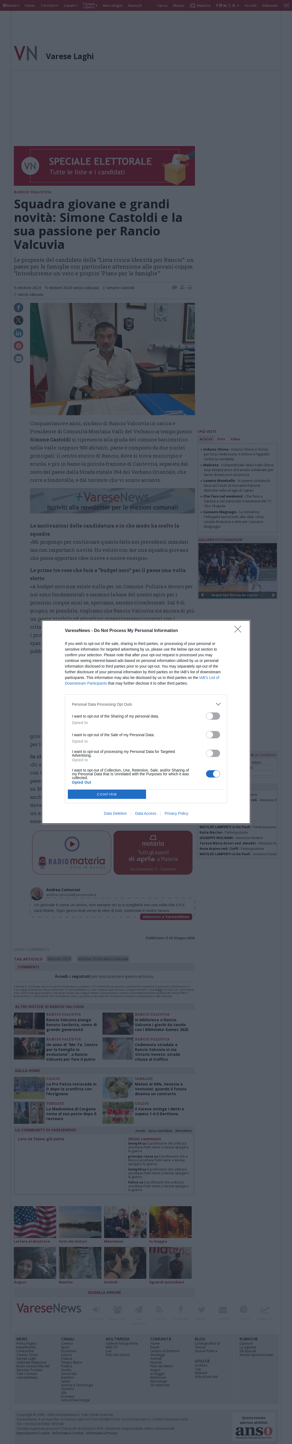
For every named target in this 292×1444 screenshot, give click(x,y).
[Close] (239, 631)
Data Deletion (115, 813)
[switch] (213, 716)
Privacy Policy (176, 813)
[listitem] (146, 704)
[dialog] (146, 722)
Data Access (145, 813)
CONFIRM (107, 794)
